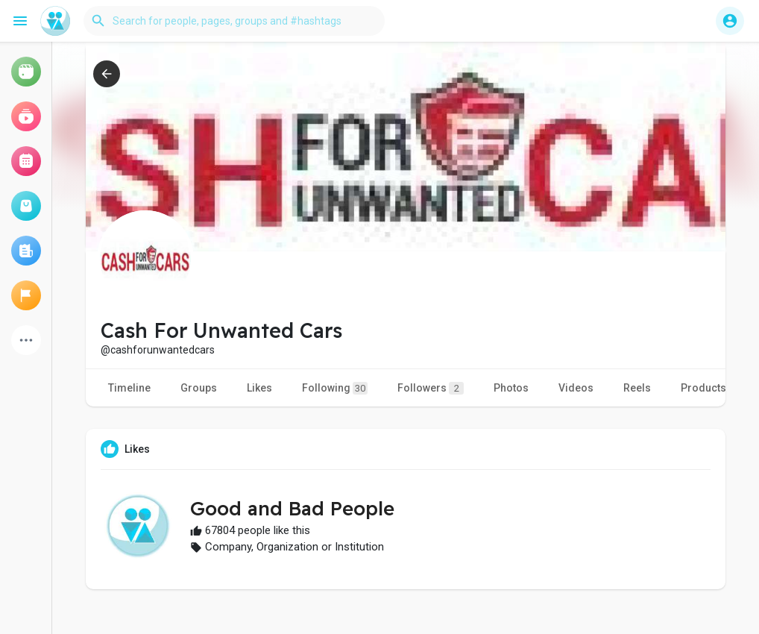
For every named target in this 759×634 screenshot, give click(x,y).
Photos (511, 388)
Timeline (129, 388)
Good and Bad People (292, 508)
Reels (637, 388)
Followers (430, 388)
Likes (259, 388)
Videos (575, 388)
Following (335, 388)
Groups (198, 388)
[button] (234, 21)
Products (703, 388)
